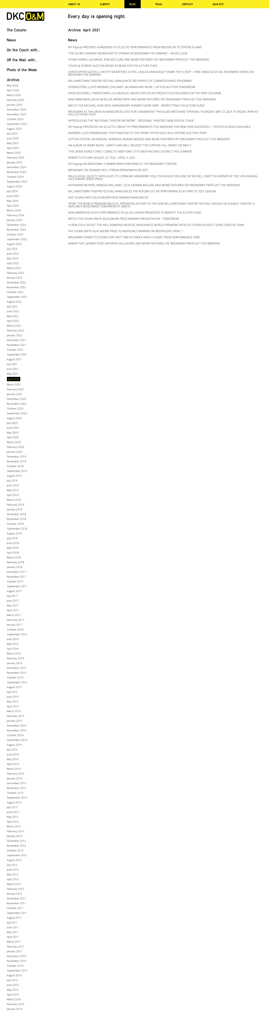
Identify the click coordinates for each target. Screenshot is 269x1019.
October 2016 (15, 629)
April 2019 (13, 494)
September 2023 (17, 239)
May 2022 (12, 316)
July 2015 (12, 691)
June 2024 (13, 195)
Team (158, 4)
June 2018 (13, 542)
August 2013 (14, 802)
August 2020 (14, 418)
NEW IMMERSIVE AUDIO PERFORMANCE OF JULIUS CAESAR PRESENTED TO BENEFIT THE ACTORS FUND (134, 212)
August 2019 (14, 475)
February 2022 (15, 330)
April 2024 (13, 205)
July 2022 (12, 306)
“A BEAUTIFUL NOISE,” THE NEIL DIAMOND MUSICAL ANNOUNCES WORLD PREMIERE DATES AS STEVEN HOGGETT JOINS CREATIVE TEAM (156, 225)
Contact (187, 4)
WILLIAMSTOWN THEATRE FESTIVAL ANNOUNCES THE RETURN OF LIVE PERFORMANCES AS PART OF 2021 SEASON (142, 191)
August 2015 (14, 687)
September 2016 (17, 634)
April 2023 (13, 263)
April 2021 (14, 379)
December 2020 (16, 398)
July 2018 (12, 538)
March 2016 (14, 653)
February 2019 (15, 504)
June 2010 (13, 984)
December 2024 (16, 167)
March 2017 (14, 615)
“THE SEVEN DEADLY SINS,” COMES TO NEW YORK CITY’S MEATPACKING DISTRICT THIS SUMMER (130, 151)
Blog (133, 4)
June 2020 (13, 427)
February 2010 (15, 1004)
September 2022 (17, 296)
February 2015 (15, 715)
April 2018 (13, 552)
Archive (13, 79)
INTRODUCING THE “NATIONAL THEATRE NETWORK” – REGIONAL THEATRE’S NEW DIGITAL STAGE (131, 120)
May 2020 (12, 432)
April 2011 (13, 936)
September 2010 (17, 970)
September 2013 (17, 797)
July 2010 (12, 980)
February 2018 (15, 562)
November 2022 (16, 287)
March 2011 (14, 941)
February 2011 (15, 946)
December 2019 (16, 456)
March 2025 (14, 152)
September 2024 (17, 181)
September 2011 (17, 912)
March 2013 (14, 826)
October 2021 (15, 349)
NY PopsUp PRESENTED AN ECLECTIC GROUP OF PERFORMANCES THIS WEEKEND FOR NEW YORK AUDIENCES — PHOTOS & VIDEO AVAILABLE (159, 127)
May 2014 (12, 759)
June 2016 (13, 639)
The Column (17, 30)
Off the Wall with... (22, 59)
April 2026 (13, 90)
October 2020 (15, 408)
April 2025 (13, 147)
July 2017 (12, 595)
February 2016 (15, 658)
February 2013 (15, 831)
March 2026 (14, 95)
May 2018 (12, 547)
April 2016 (13, 648)
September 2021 (17, 354)
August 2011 (14, 917)
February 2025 (15, 157)
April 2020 (13, 437)
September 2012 (17, 855)
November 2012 (16, 845)
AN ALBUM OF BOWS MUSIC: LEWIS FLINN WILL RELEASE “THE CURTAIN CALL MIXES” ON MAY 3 (129, 145)
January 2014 (14, 778)
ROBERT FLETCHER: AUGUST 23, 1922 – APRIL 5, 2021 (101, 158)
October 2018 (15, 523)
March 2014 (14, 768)
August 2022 (14, 301)
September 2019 (17, 470)
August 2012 (14, 860)
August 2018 (14, 533)
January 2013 (14, 836)
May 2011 (12, 932)
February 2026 (15, 99)
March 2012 (14, 884)
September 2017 (17, 586)
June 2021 (13, 368)
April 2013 (13, 821)
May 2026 (12, 85)
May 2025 (12, 143)
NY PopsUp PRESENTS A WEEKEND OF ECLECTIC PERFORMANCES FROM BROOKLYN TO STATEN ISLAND (135, 47)
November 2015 (16, 672)
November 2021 (16, 344)
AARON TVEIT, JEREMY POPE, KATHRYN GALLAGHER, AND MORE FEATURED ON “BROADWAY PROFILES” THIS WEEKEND (144, 243)
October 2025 (15, 119)
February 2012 (15, 888)
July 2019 (12, 480)
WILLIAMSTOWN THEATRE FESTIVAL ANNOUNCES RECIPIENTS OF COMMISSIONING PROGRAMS (130, 81)
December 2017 (16, 571)
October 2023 (15, 234)
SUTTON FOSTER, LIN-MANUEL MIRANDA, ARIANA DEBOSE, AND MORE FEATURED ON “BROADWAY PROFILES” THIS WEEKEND (149, 139)
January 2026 (14, 104)
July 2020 (12, 422)
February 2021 (15, 389)
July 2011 (12, 922)
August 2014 (14, 744)
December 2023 (16, 224)
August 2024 (14, 186)
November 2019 (16, 461)
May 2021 (12, 373)
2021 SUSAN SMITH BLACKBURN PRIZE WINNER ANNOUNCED (108, 197)
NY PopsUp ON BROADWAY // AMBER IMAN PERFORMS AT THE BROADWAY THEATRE (122, 164)
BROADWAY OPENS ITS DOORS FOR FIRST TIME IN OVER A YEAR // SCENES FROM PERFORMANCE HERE (134, 237)
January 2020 (14, 451)
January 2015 (14, 720)
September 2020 (17, 413)
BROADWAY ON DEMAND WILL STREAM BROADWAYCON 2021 (108, 170)
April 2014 (13, 763)
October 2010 (15, 965)
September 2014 (17, 739)
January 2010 (14, 1008)
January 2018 (14, 567)
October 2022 (15, 292)
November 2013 (16, 787)
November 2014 (16, 730)
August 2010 (14, 975)
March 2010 (14, 999)
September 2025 (17, 123)
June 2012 (13, 869)
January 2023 (14, 277)
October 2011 (15, 908)
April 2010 (13, 994)
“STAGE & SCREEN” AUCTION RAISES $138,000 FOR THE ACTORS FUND (112, 66)
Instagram (261, 4)
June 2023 (13, 253)
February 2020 (15, 446)
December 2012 (16, 840)
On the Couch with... (23, 50)
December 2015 (16, 667)
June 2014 (13, 754)
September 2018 (17, 528)
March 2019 (14, 499)
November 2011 (16, 903)
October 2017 (15, 581)
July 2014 (12, 749)
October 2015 (15, 677)
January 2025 (14, 162)
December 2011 (16, 898)
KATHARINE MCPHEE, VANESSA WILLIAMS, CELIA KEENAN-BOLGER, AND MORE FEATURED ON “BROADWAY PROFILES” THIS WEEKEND (154, 185)
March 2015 (14, 711)
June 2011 (13, 927)
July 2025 (12, 133)
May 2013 (12, 816)
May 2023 (12, 258)
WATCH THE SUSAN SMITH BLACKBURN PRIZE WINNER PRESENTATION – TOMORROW (123, 219)
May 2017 (12, 605)
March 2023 (14, 268)
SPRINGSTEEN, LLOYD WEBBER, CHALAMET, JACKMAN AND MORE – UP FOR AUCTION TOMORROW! (131, 87)
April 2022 (13, 320)
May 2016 (12, 643)
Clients (105, 4)
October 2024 (15, 176)
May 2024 (12, 200)
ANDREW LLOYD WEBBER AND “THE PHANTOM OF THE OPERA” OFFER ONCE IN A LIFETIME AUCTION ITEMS (137, 133)
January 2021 (14, 394)
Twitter (247, 4)
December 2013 (16, 783)
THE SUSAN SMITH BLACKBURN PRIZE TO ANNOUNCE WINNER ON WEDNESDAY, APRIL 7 (125, 231)
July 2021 (12, 364)
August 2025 (14, 128)
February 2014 (15, 773)
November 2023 (16, 229)
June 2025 (13, 138)
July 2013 (12, 807)
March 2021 (14, 384)
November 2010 (16, 960)
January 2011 (14, 951)
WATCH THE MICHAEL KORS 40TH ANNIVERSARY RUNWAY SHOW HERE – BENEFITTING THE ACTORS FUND (136, 105)
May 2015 (12, 701)
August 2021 (14, 359)
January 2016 (14, 663)
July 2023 (12, 248)
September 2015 (17, 682)
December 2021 (16, 340)
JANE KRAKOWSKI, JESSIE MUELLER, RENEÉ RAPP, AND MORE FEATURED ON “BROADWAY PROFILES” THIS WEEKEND (142, 99)
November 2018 (16, 518)
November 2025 (16, 114)
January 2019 (14, 509)
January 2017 (14, 624)
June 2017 (13, 600)
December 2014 (16, 725)
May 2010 (12, 989)
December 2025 (16, 109)
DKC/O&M (25, 16)
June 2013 (13, 811)
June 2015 (13, 696)
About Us (74, 4)
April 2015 (13, 706)
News (11, 40)
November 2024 (16, 171)
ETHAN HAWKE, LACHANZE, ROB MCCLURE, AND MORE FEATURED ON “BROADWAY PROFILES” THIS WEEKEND (138, 59)
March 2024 (14, 210)
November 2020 (16, 403)
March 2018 (14, 557)
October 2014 (15, 735)
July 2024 (12, 191)
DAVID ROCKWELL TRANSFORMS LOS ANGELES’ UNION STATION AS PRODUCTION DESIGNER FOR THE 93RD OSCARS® (144, 93)
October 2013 (15, 792)
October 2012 (15, 850)
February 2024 (15, 215)
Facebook (254, 4)
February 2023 (15, 272)
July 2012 (12, 864)
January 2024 (14, 219)
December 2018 (16, 514)
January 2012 (14, 893)
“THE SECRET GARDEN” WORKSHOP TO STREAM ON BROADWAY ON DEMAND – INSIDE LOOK (127, 53)
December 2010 (16, 956)
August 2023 (14, 243)
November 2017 (16, 576)
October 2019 (15, 466)
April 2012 (13, 879)
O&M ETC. (218, 4)
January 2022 (14, 335)
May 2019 (12, 490)
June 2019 (13, 485)
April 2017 (13, 610)
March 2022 (14, 325)
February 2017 (15, 619)
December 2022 (16, 282)
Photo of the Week (22, 69)
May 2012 (12, 874)
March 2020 (14, 442)
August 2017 (14, 591)
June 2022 (13, 311)
